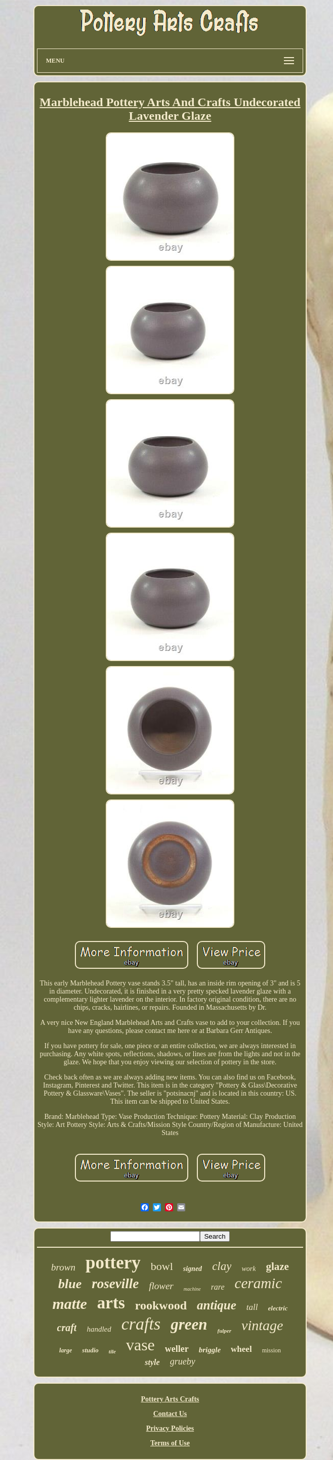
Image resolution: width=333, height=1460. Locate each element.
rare (218, 1287)
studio (90, 1350)
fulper (225, 1331)
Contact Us (170, 1414)
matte (69, 1303)
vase (140, 1345)
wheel (241, 1349)
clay (221, 1266)
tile (112, 1351)
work (248, 1269)
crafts (140, 1323)
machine (192, 1289)
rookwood (161, 1305)
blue (69, 1284)
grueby (182, 1361)
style (152, 1362)
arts (111, 1303)
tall (252, 1307)
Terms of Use (170, 1443)
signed (192, 1269)
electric (278, 1308)
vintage (262, 1325)
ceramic (258, 1283)
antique (216, 1305)
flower (161, 1286)
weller (177, 1349)
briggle (210, 1350)
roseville (115, 1283)
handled (99, 1329)
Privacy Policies (170, 1428)
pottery (113, 1263)
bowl (162, 1266)
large (65, 1350)
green (189, 1324)
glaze (277, 1266)
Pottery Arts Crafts (170, 1399)
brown (63, 1267)
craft (67, 1327)
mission (271, 1350)
